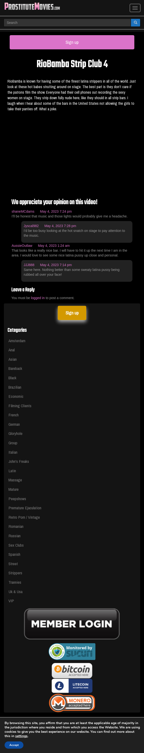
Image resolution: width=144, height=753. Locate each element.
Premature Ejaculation (24, 508)
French (13, 415)
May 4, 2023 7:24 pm (56, 211)
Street (13, 563)
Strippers (15, 573)
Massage (15, 480)
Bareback (15, 368)
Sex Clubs (16, 545)
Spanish (14, 554)
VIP (11, 600)
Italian (12, 452)
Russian (14, 535)
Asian (12, 359)
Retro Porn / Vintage (24, 517)
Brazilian (14, 387)
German (14, 424)
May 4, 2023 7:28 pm (60, 226)
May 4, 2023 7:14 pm (56, 265)
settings (21, 736)
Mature (13, 489)
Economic (15, 396)
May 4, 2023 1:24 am (54, 246)
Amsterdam (16, 340)
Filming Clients (19, 405)
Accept (14, 745)
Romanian (15, 526)
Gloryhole (15, 433)
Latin (12, 470)
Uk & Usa (15, 591)
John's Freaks (18, 461)
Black (12, 377)
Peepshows (17, 498)
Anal (11, 350)
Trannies (14, 582)
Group (12, 442)
